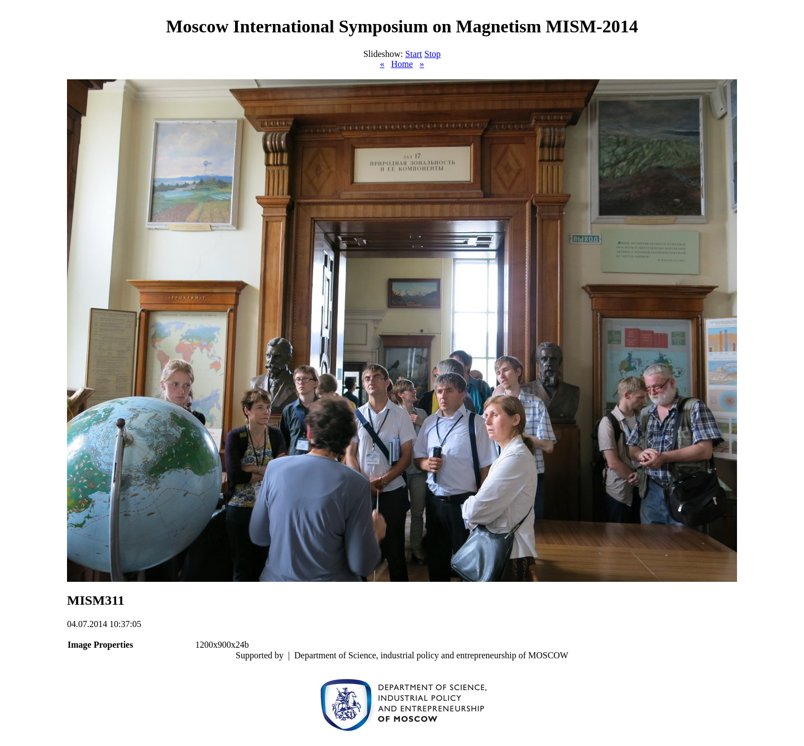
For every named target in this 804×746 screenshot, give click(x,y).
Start (413, 54)
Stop (432, 54)
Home (402, 64)
